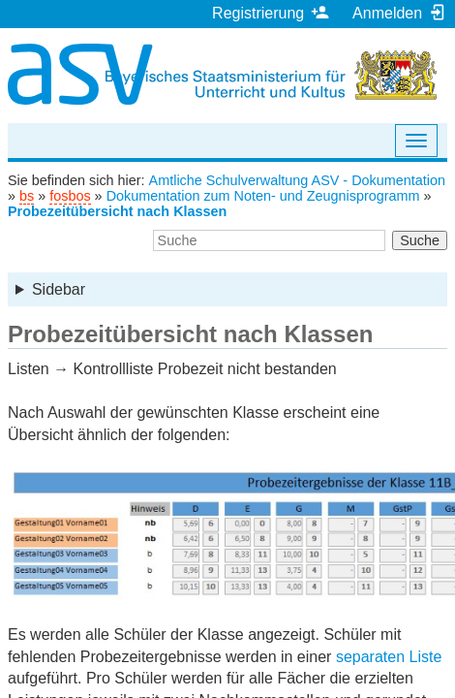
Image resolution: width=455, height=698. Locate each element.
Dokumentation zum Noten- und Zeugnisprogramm (263, 196)
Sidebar (58, 289)
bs (26, 196)
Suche (420, 240)
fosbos (69, 196)
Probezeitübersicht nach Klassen (117, 211)
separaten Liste (388, 657)
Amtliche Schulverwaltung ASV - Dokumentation (297, 180)
